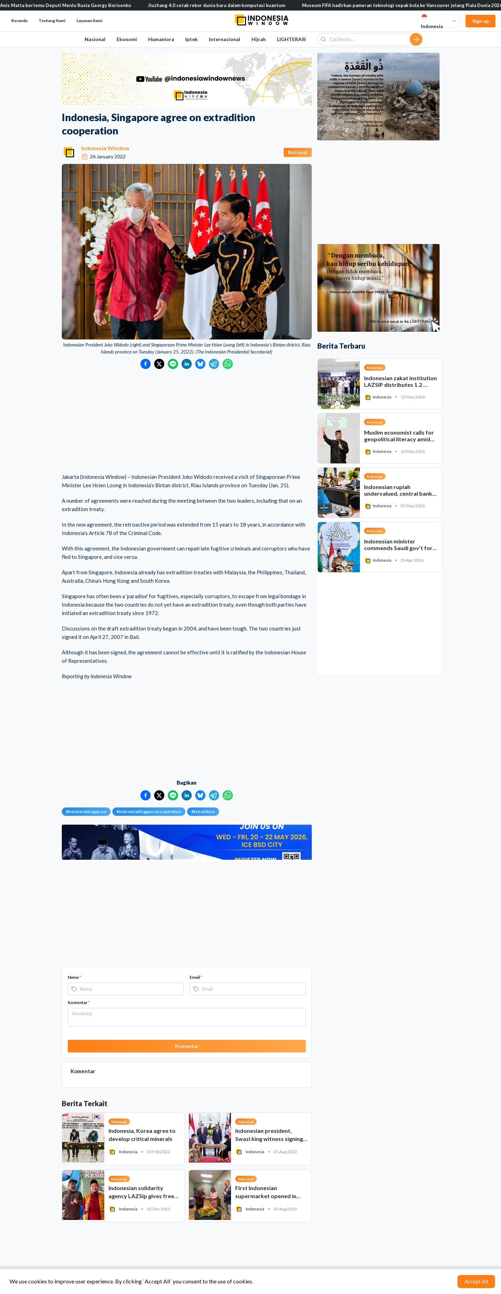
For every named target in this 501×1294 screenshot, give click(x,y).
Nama (74, 977)
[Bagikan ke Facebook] (145, 364)
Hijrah (258, 39)
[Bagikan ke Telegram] (214, 364)
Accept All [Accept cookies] (476, 1281)
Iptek (191, 39)
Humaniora (161, 39)
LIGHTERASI (291, 39)
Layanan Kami (89, 20)
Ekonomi (127, 39)
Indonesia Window (105, 148)
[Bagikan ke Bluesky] (200, 364)
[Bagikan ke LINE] (173, 364)
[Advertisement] (187, 421)
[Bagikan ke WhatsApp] (228, 364)
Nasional (95, 39)
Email (196, 977)
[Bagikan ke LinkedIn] (187, 364)
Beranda (19, 20)
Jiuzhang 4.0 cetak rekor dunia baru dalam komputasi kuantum (225, 5)
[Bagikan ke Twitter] (159, 364)
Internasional (224, 39)
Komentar (79, 1002)
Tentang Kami (52, 20)
